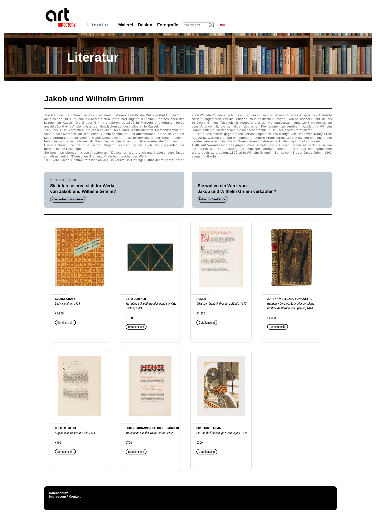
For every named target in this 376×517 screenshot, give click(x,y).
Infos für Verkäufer (213, 199)
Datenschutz (58, 493)
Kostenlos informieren (68, 199)
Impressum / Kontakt (65, 496)
